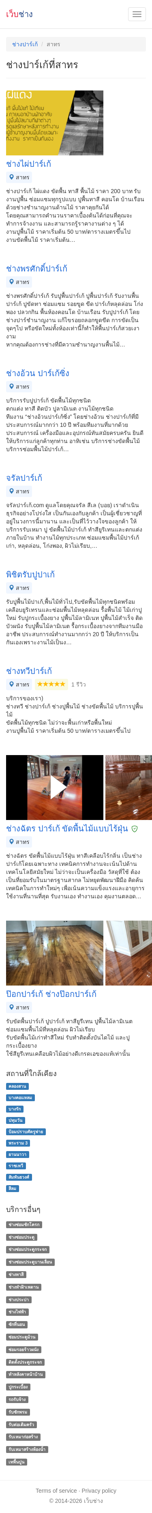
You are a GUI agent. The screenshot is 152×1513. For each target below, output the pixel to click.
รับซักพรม (18, 1412)
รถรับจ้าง (17, 1399)
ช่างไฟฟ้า (17, 1312)
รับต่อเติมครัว (21, 1424)
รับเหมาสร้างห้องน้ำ (27, 1449)
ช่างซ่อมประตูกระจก (28, 1249)
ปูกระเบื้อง (18, 1386)
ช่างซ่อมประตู (21, 1237)
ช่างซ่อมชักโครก (24, 1224)
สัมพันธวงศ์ (19, 1177)
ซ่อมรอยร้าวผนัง (24, 1349)
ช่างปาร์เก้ (25, 44)
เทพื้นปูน (16, 1461)
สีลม (12, 1188)
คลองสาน (17, 1086)
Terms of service (56, 1490)
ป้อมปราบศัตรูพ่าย (26, 1131)
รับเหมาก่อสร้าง (23, 1437)
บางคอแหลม (20, 1097)
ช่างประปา (19, 1299)
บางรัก (15, 1108)
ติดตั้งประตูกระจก (25, 1362)
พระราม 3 (18, 1143)
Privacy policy (99, 1490)
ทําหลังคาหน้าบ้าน (26, 1374)
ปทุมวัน (15, 1120)
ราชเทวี (16, 1165)
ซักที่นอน (17, 1324)
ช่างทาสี (16, 1274)
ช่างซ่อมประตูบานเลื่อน (30, 1261)
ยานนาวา (17, 1154)
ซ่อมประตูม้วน (22, 1336)
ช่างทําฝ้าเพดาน (24, 1287)
